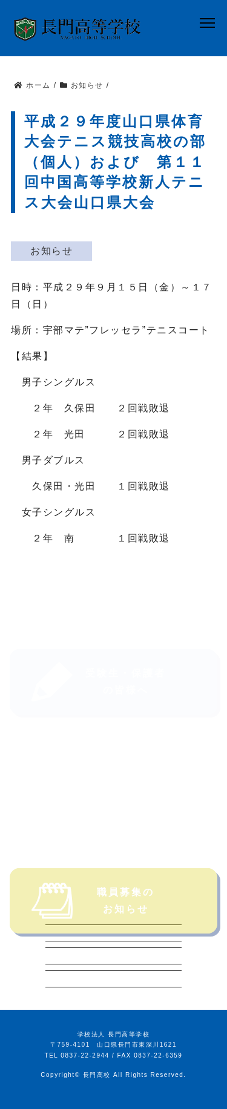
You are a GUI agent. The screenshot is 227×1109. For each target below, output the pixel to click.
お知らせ (51, 251)
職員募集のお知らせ (92, 915)
